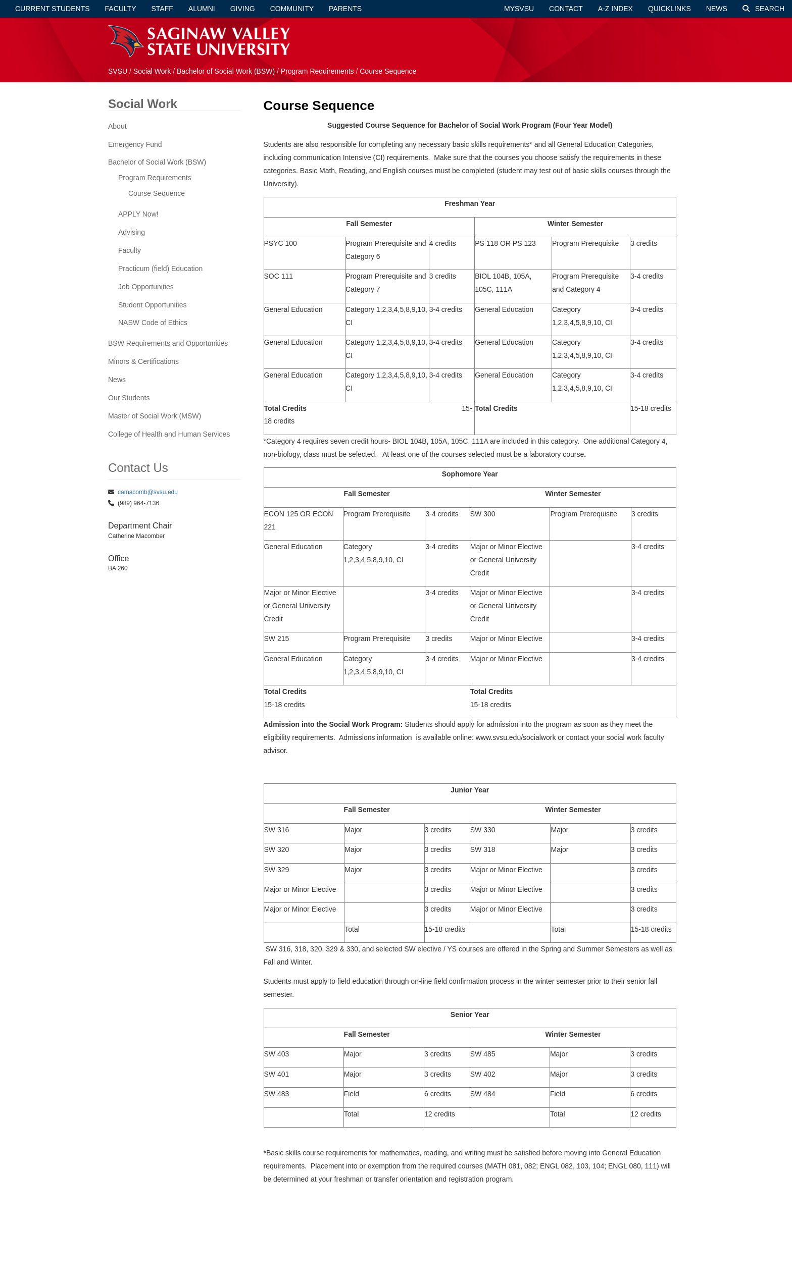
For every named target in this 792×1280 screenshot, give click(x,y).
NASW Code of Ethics (152, 322)
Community (292, 9)
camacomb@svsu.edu (148, 492)
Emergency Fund (135, 144)
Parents (345, 9)
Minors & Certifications (143, 361)
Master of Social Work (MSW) (154, 416)
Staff (162, 9)
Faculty (120, 9)
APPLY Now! (138, 214)
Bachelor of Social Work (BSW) (226, 71)
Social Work (153, 71)
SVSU (117, 71)
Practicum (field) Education (160, 268)
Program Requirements (317, 71)
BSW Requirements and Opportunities (168, 343)
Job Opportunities (146, 287)
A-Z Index (615, 9)
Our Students (129, 398)
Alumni (201, 9)
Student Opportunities (152, 305)
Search (763, 9)
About (117, 126)
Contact (566, 9)
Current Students (52, 9)
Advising (131, 232)
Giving (242, 9)
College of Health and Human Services (169, 434)
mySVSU (519, 9)
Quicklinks (669, 9)
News (716, 9)
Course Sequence (388, 71)
